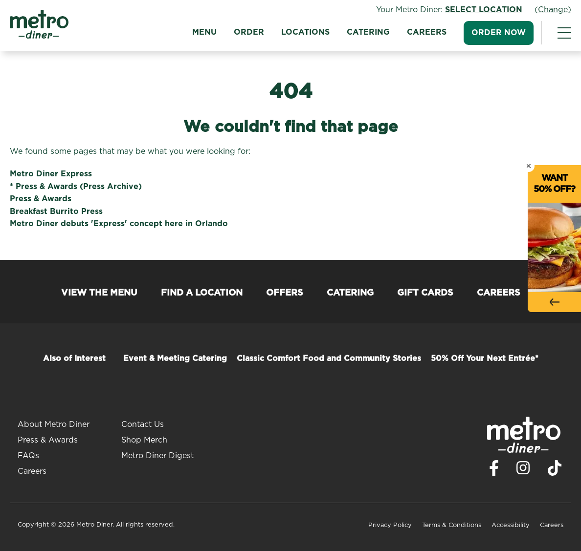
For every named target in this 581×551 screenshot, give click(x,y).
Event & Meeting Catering (175, 358)
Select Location (483, 10)
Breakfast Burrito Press (56, 211)
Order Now (498, 33)
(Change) (553, 10)
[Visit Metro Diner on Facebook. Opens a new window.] (494, 470)
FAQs (28, 456)
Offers (284, 293)
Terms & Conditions (451, 525)
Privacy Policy (390, 525)
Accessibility (511, 525)
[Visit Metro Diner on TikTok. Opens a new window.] (554, 470)
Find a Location (202, 293)
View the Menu (99, 293)
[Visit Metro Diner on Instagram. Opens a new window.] (523, 470)
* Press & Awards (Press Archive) (76, 187)
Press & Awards (40, 199)
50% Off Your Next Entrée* (484, 358)
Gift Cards (425, 293)
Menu (204, 32)
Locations (305, 32)
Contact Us (142, 424)
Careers (427, 32)
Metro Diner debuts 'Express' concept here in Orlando (119, 224)
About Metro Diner (53, 424)
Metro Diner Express (51, 174)
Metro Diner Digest (157, 456)
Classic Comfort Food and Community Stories (329, 358)
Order (249, 32)
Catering (368, 32)
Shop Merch (144, 440)
